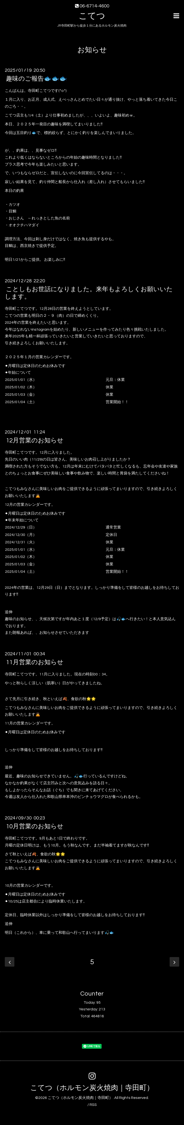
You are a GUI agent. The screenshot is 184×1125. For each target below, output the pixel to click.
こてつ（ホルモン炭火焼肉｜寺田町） (92, 1088)
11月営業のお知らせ (34, 662)
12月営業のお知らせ (34, 440)
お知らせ (92, 50)
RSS (93, 1105)
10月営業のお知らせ (34, 826)
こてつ (92, 16)
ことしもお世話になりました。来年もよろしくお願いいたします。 (89, 293)
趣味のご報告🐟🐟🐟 (36, 79)
